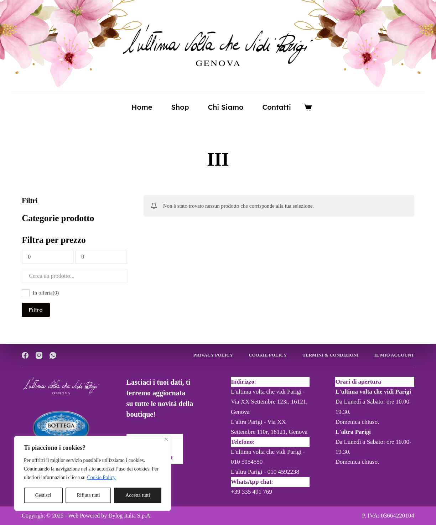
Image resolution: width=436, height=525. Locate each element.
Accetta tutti (137, 495)
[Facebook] (25, 355)
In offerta (46, 293)
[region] (92, 473)
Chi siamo (225, 107)
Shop (180, 107)
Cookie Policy (101, 477)
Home (141, 107)
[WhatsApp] (53, 355)
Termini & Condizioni (330, 355)
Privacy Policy (213, 355)
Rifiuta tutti (88, 495)
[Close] (166, 439)
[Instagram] (39, 355)
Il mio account (394, 355)
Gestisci (43, 495)
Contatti (277, 107)
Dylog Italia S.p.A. (129, 516)
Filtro (36, 309)
